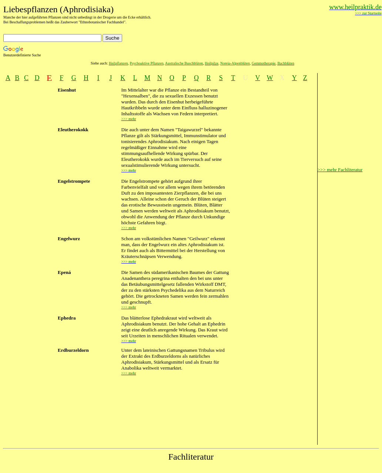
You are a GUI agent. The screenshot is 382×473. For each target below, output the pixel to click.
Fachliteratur (191, 457)
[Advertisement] (274, 198)
